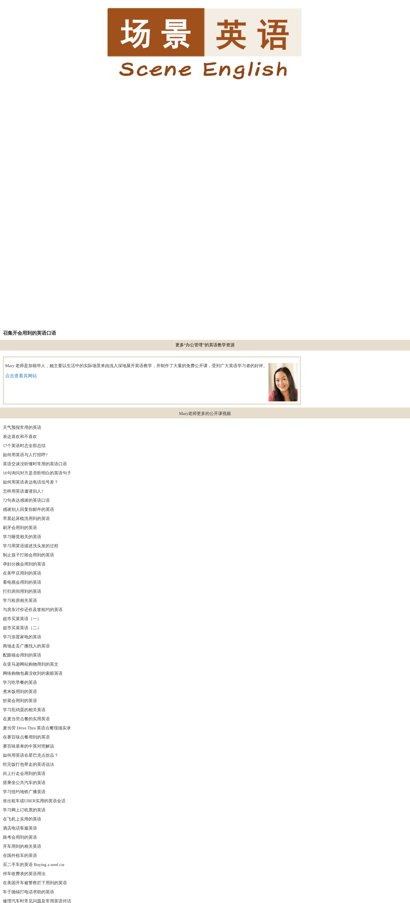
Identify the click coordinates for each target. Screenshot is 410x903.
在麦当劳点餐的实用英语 (26, 719)
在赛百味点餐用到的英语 (26, 737)
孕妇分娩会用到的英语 (24, 564)
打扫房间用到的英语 (22, 591)
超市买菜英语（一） (22, 618)
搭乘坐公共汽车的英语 (24, 782)
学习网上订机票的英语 (24, 810)
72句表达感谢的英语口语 (26, 500)
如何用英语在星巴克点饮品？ (30, 755)
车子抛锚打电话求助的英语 (28, 892)
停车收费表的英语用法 (24, 873)
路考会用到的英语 (20, 837)
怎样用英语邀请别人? (23, 491)
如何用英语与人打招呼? (25, 454)
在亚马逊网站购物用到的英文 (30, 664)
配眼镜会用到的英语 (22, 655)
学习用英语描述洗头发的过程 (30, 546)
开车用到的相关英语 (22, 846)
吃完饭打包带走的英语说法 (28, 764)
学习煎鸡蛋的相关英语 (24, 709)
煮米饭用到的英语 (20, 691)
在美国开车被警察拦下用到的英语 (35, 883)
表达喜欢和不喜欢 (20, 436)
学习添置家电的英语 (22, 637)
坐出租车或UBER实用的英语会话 (34, 801)
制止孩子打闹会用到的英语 (28, 555)
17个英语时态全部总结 (24, 445)
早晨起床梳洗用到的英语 (26, 518)
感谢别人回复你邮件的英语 (28, 509)
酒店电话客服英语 (20, 828)
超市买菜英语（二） (22, 628)
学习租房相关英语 (20, 600)
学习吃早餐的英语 (20, 682)
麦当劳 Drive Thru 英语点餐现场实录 (37, 728)
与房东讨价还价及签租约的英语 (33, 609)
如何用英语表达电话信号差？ (30, 482)
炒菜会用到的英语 (20, 700)
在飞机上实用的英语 (22, 819)
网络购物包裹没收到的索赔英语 (33, 673)
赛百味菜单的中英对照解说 (28, 746)
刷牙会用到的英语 (20, 527)
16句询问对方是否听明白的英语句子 (37, 473)
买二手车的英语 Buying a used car (34, 864)
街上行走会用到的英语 (24, 773)
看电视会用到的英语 (22, 582)
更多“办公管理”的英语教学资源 (205, 345)
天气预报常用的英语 (22, 427)
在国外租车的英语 (20, 855)
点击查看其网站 (21, 375)
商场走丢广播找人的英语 (26, 646)
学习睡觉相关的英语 (22, 536)
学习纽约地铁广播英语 (24, 791)
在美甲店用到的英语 (22, 573)
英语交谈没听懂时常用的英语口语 (35, 464)
